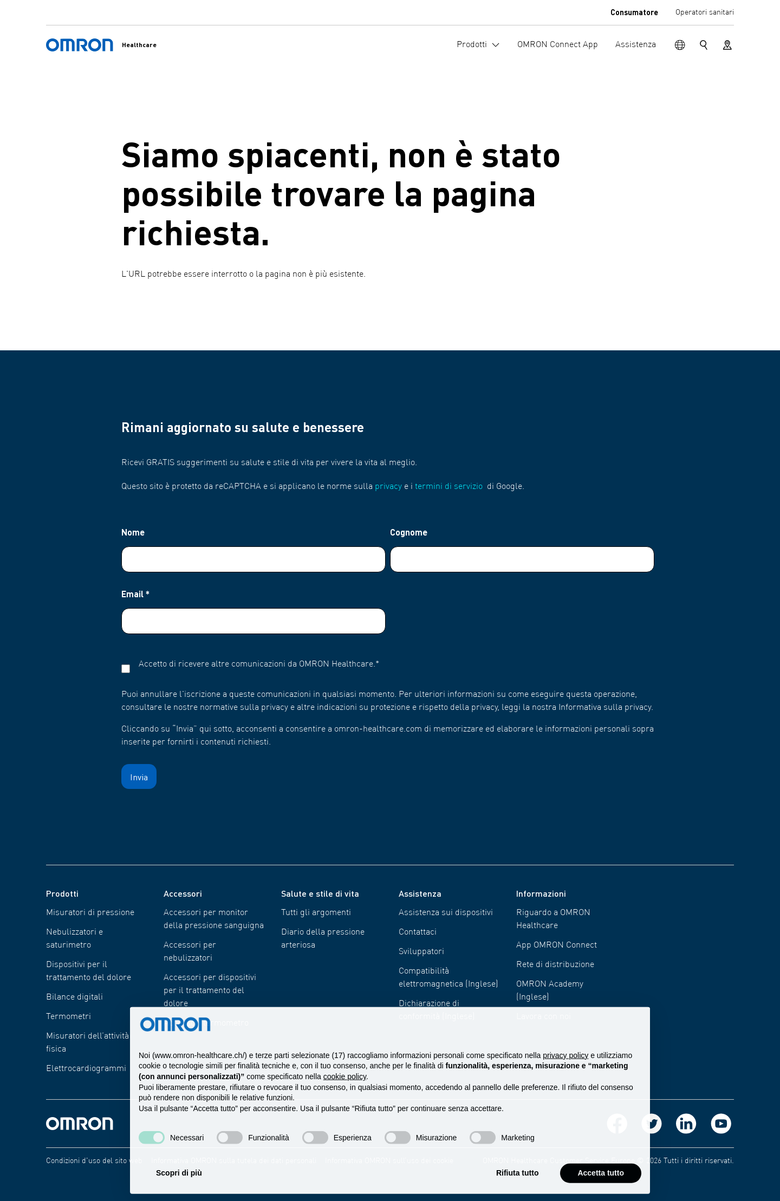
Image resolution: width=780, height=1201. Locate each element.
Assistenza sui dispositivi (446, 913)
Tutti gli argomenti (316, 913)
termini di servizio (449, 486)
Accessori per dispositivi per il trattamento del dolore (210, 991)
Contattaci (418, 932)
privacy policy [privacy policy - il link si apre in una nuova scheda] (565, 1077)
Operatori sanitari (704, 12)
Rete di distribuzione (555, 965)
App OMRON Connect (556, 945)
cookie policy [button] (344, 1099)
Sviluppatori (421, 952)
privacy (388, 486)
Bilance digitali (74, 997)
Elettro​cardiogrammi (86, 1069)
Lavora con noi (543, 1017)
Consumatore (634, 12)
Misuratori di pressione (90, 913)
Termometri (68, 1017)
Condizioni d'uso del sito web (94, 1161)
